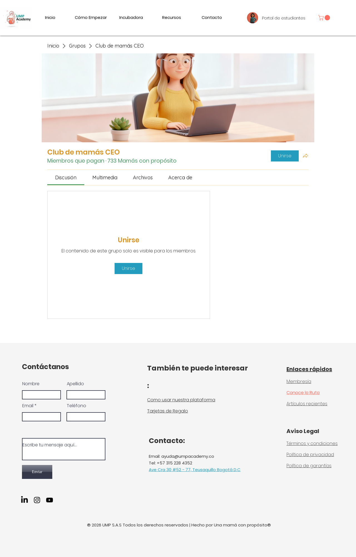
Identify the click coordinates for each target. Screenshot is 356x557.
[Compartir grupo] (305, 155)
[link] (324, 17)
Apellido (75, 384)
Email (27, 406)
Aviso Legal (302, 431)
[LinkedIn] (24, 500)
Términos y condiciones (312, 443)
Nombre (30, 384)
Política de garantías (309, 465)
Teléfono (76, 406)
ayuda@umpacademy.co (187, 456)
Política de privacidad (310, 454)
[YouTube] (49, 500)
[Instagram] (37, 500)
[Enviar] (37, 472)
